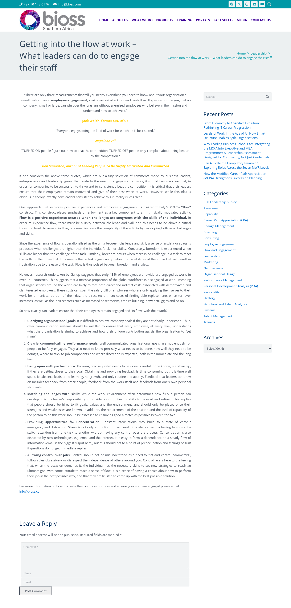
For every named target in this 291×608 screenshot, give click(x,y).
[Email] (105, 582)
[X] (239, 4)
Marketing (211, 262)
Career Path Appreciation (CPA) (226, 220)
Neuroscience (213, 268)
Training (209, 322)
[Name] (105, 573)
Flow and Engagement (219, 250)
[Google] (247, 4)
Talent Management (218, 316)
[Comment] (105, 555)
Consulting (211, 238)
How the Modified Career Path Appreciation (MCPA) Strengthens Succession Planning (235, 175)
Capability (211, 214)
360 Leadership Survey (220, 202)
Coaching (210, 232)
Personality (212, 292)
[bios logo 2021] (52, 20)
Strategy (209, 298)
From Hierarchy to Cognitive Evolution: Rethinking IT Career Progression (232, 125)
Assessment (212, 208)
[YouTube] (262, 4)
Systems (210, 310)
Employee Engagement (220, 244)
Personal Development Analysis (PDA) (231, 286)
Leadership (212, 256)
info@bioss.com (30, 491)
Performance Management (223, 280)
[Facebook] (232, 4)
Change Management (219, 226)
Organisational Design (219, 274)
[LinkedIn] (254, 4)
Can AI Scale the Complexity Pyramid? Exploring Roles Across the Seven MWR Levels (236, 165)
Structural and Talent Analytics (225, 304)
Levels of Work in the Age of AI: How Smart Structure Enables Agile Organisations (234, 135)
